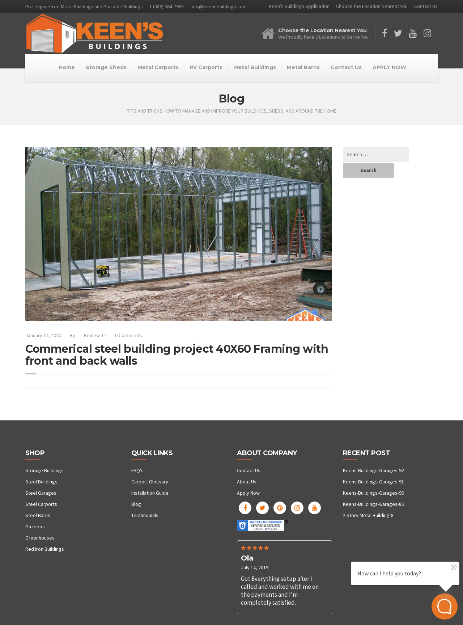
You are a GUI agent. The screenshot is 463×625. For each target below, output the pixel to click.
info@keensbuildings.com (219, 6)
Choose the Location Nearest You (372, 6)
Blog (136, 504)
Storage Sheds (106, 67)
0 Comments (128, 335)
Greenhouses (40, 537)
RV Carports (206, 67)
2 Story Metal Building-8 (368, 515)
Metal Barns (303, 67)
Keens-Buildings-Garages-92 (373, 470)
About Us (246, 481)
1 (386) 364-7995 (166, 6)
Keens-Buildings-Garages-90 (373, 493)
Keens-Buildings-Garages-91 (373, 481)
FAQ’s (137, 470)
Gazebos (35, 526)
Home (67, 67)
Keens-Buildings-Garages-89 (373, 504)
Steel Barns (37, 515)
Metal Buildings (254, 67)
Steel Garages (40, 493)
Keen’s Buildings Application (299, 6)
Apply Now (248, 493)
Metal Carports (158, 67)
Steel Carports (41, 504)
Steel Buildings (41, 481)
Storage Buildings (44, 470)
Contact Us (426, 6)
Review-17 (95, 335)
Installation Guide (150, 493)
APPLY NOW (389, 67)
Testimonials (144, 515)
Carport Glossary (149, 481)
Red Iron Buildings (44, 549)
